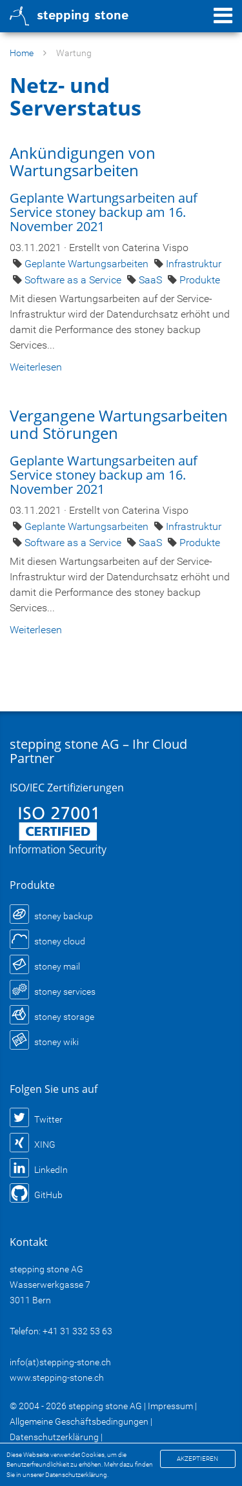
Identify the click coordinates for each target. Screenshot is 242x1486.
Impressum (170, 1406)
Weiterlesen (36, 367)
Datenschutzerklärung (54, 1437)
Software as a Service (74, 280)
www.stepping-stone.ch (57, 1377)
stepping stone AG (105, 1406)
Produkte (199, 280)
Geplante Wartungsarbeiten (88, 264)
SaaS (152, 280)
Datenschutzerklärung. (76, 1474)
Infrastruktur (193, 264)
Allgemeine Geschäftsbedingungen (79, 1421)
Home (22, 53)
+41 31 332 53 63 (77, 1331)
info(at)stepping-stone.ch (60, 1362)
